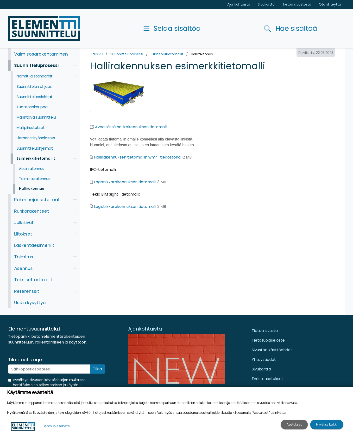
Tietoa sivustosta (296, 4)
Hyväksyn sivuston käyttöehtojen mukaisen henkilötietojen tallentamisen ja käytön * (49, 382)
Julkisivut (24, 222)
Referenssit (26, 291)
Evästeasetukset (267, 379)
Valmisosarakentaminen (41, 54)
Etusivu (97, 54)
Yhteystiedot (264, 359)
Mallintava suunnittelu (36, 117)
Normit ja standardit (35, 76)
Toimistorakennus (34, 178)
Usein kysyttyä (30, 302)
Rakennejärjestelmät (37, 200)
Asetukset (294, 424)
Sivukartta (266, 4)
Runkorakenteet (31, 211)
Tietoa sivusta (265, 330)
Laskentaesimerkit (34, 245)
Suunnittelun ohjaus (34, 86)
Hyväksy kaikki (326, 424)
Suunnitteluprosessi (126, 54)
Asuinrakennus (31, 168)
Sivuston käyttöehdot (272, 350)
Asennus (23, 268)
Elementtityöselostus (36, 137)
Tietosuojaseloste (268, 340)
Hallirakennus (202, 54)
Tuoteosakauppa (32, 106)
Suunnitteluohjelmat (35, 148)
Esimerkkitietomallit (167, 54)
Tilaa (97, 369)
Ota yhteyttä (330, 4)
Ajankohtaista (238, 4)
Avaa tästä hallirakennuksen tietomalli (128, 127)
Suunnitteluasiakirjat (35, 96)
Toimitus (23, 257)
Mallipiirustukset (31, 127)
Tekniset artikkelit (33, 280)
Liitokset (23, 234)
